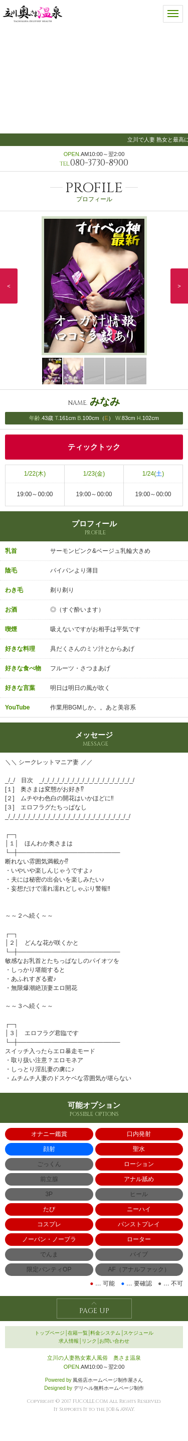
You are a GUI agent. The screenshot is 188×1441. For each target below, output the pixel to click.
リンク (89, 1341)
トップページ (50, 1333)
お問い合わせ (114, 1341)
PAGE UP (94, 1311)
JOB (110, 1409)
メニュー (172, 10)
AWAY (127, 1409)
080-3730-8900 (99, 163)
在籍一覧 (78, 1333)
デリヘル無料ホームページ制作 (109, 1388)
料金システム (105, 1333)
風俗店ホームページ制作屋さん (108, 1380)
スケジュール (138, 1333)
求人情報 (69, 1341)
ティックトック (94, 447)
